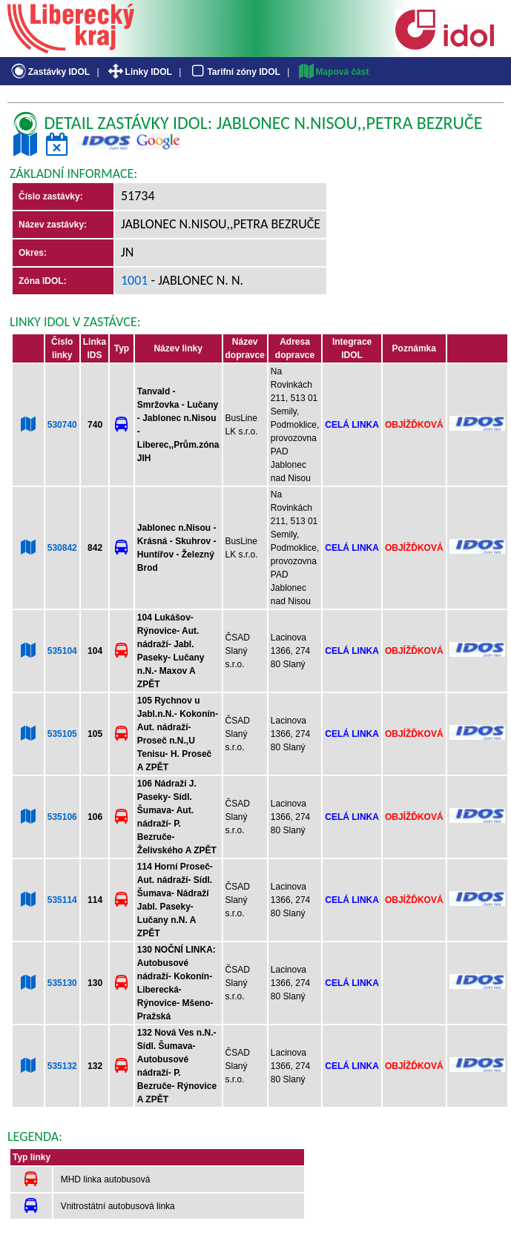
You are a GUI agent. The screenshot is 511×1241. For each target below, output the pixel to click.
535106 (62, 817)
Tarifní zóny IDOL (234, 72)
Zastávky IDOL (49, 72)
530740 (62, 425)
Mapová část (333, 72)
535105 (62, 734)
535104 (62, 651)
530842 (62, 548)
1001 (134, 280)
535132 (62, 1066)
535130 (62, 983)
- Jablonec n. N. (196, 280)
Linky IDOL (139, 72)
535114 (62, 900)
